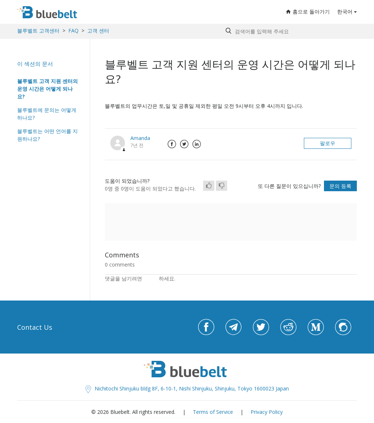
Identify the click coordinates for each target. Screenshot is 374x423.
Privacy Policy (267, 411)
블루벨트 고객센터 (38, 30)
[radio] (208, 186)
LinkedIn (196, 144)
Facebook (171, 144)
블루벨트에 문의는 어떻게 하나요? (46, 113)
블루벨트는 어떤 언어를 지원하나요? (47, 135)
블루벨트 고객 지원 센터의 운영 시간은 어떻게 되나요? (47, 89)
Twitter (184, 144)
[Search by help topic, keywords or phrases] (289, 31)
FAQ (73, 30)
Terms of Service (213, 411)
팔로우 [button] (327, 143)
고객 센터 (98, 30)
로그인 (151, 278)
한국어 (344, 11)
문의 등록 (340, 185)
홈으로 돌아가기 (308, 11)
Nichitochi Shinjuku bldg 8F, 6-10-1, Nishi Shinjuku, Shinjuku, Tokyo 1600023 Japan (187, 388)
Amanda (140, 138)
